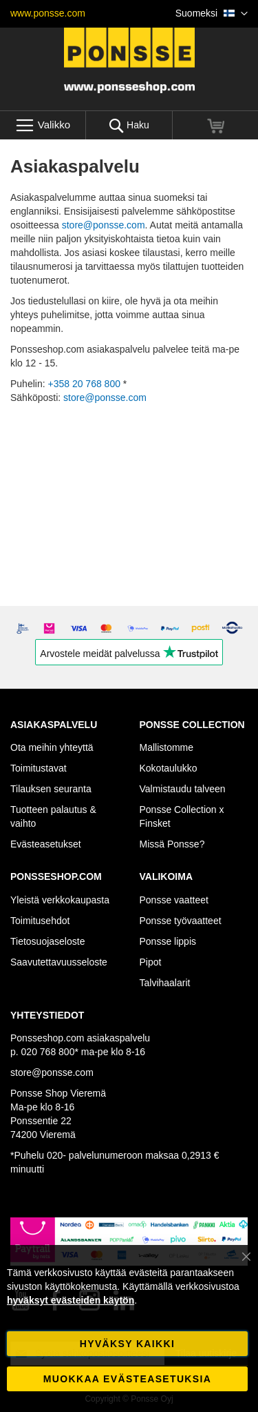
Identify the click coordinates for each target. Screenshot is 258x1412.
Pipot (151, 962)
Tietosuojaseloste (47, 941)
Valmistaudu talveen (183, 788)
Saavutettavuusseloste (58, 962)
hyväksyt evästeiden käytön (70, 1300)
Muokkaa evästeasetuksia (127, 1378)
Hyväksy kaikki (127, 1343)
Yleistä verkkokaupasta (59, 899)
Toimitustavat (38, 768)
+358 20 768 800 (83, 383)
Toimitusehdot (39, 920)
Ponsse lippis (168, 941)
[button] (211, 13)
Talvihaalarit (165, 982)
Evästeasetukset (45, 844)
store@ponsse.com (103, 225)
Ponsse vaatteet (174, 899)
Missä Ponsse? (172, 844)
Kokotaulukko (168, 768)
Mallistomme (167, 747)
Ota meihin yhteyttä (52, 747)
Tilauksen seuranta (51, 788)
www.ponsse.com (47, 13)
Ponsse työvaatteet (181, 920)
